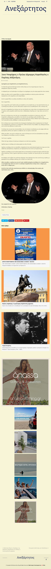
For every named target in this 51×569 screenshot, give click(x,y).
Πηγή (2, 210)
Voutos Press (5, 215)
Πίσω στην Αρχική (6, 39)
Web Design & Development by (37, 565)
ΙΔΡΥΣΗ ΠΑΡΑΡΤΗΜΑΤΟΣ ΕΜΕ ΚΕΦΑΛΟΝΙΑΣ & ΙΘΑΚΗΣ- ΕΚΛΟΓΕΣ (18, 261)
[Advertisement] (25, 26)
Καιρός (43, 1)
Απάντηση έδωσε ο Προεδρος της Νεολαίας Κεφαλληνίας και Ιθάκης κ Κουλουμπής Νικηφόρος (11, 549)
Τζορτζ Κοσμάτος (6, 345)
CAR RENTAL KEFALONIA (25, 418)
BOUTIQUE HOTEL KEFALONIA (25, 442)
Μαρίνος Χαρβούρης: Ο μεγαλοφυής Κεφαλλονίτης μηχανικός (17, 303)
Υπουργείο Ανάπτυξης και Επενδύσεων (38, 548)
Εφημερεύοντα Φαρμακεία (33, 1)
